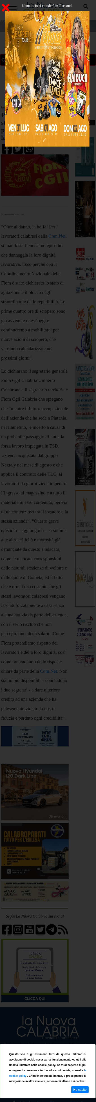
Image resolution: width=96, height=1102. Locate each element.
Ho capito (80, 1089)
